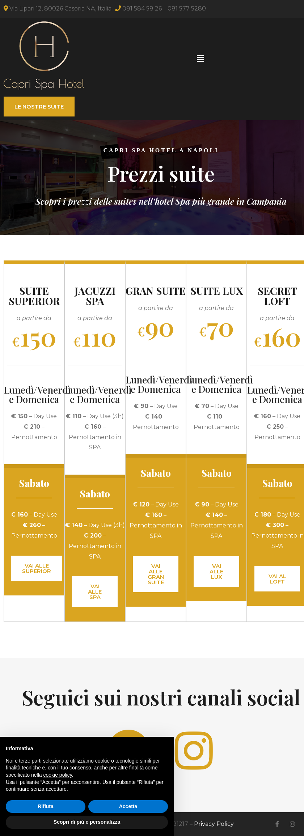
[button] (200, 59)
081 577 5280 (187, 8)
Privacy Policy (214, 823)
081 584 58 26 (142, 8)
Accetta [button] (128, 806)
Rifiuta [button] (46, 806)
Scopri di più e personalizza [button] (87, 822)
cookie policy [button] (57, 775)
